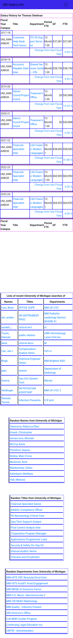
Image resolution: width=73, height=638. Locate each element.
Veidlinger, (7, 390)
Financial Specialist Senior (26, 504)
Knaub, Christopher (21, 432)
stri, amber (7, 317)
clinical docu (26, 343)
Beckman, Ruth (18, 462)
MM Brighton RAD (54, 360)
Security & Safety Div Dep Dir (27, 545)
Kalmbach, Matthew (21, 473)
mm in (48, 351)
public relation (27, 335)
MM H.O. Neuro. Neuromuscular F (26, 595)
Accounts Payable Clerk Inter (21, 68)
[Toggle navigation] (65, 4)
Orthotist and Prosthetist (25, 557)
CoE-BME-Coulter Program (21, 618)
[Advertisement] (36, 268)
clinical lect (25, 327)
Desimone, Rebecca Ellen (24, 426)
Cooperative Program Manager (28, 533)
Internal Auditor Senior (24, 551)
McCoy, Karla (17, 444)
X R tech (49, 400)
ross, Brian (7, 307)
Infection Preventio (30, 400)
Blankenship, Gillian (21, 467)
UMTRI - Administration (19, 630)
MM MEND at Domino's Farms (23, 589)
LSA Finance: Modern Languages (36, 149)
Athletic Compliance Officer (26, 509)
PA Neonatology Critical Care (27, 515)
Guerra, (5, 380)
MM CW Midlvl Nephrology (21, 601)
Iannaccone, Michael (22, 438)
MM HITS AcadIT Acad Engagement (27, 583)
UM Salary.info (13, 5)
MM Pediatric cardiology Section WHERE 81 (55, 317)
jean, (4, 370)
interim (23, 370)
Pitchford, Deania (20, 450)
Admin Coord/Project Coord (21, 95)
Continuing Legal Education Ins (24, 624)
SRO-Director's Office (18, 613)
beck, (4, 343)
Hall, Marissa (17, 479)
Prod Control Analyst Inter (26, 527)
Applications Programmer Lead (29, 539)
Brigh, (4, 360)
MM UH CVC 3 (52, 390)
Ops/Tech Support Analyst (26, 521)
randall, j (6, 327)
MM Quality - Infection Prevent (24, 607)
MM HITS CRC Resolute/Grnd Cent (26, 577)
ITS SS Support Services (36, 41)
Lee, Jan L (7, 351)
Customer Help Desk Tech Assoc (19, 41)
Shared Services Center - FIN (36, 68)
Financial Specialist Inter (18, 149)
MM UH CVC (51, 307)
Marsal (48, 380)
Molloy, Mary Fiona (21, 456)
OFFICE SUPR (26, 307)
